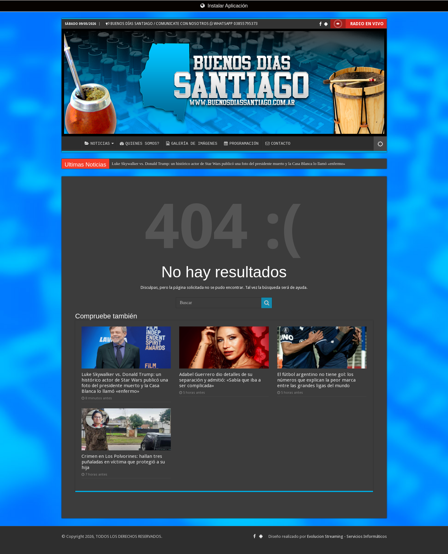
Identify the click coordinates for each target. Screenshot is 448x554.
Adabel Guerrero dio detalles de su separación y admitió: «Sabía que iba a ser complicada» (220, 380)
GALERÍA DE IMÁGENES (191, 143)
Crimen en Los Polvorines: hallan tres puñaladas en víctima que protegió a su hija (123, 461)
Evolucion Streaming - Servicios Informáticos (347, 536)
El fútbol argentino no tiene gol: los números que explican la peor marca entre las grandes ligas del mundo (316, 380)
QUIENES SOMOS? (139, 143)
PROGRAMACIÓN (241, 143)
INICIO (73, 142)
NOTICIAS (97, 143)
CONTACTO (277, 143)
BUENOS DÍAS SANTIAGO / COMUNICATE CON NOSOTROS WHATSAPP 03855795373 (182, 23)
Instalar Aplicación (224, 5)
